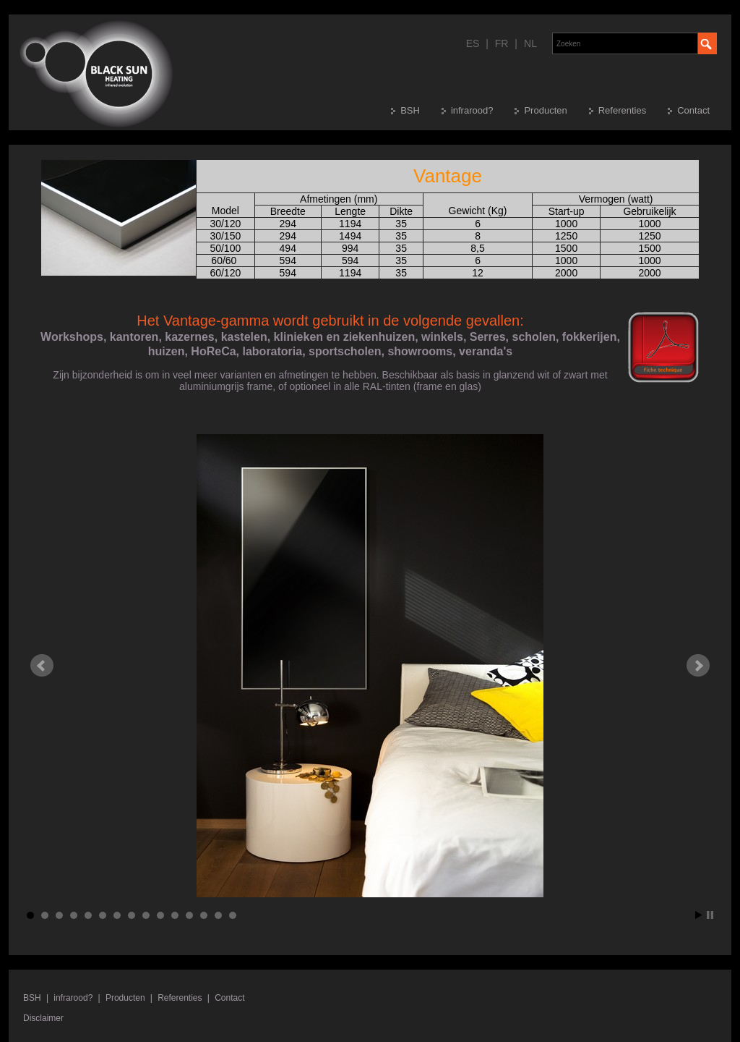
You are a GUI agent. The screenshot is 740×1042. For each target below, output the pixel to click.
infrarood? (472, 110)
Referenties (622, 110)
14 (218, 915)
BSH (410, 110)
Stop (710, 915)
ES (473, 43)
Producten (545, 110)
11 (174, 915)
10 (160, 915)
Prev (41, 665)
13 (203, 915)
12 (189, 915)
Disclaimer (43, 1018)
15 (232, 915)
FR (502, 43)
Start (698, 915)
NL (530, 43)
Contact (693, 110)
